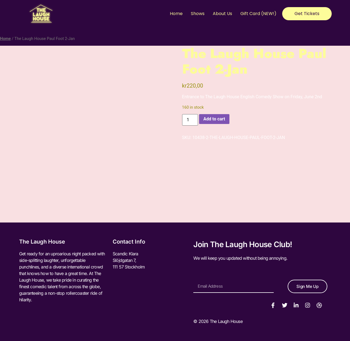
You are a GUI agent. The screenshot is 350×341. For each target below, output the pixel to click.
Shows (198, 13)
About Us (222, 13)
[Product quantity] (190, 120)
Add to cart (214, 119)
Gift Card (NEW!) (258, 13)
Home (176, 13)
